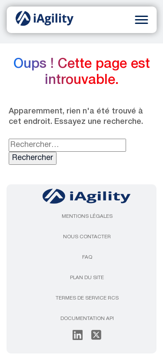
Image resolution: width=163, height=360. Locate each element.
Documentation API (87, 319)
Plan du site (87, 278)
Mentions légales (87, 216)
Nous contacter (87, 237)
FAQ (87, 257)
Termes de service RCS (87, 298)
